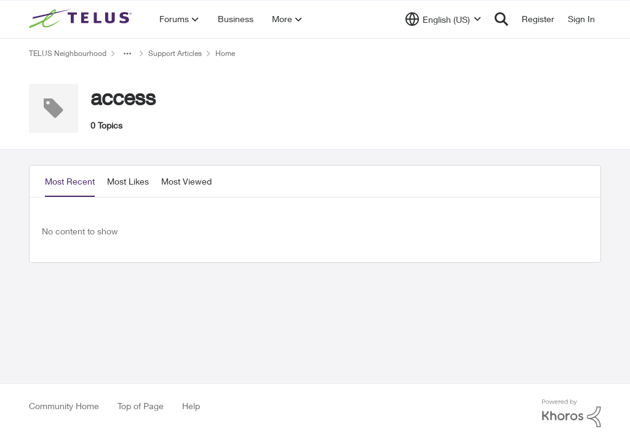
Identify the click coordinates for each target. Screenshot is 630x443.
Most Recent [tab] (70, 181)
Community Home (64, 406)
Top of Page (141, 406)
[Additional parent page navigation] (127, 53)
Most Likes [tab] (128, 181)
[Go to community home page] (82, 19)
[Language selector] (443, 19)
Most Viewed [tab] (186, 181)
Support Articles (175, 53)
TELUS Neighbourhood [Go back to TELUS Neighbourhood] (67, 53)
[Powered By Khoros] (571, 413)
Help (191, 406)
